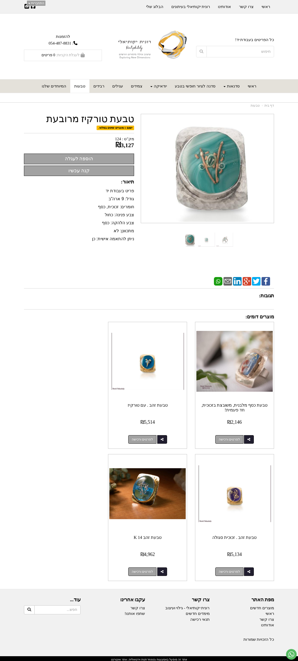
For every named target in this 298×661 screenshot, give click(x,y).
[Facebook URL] (33, 7)
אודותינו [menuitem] (224, 7)
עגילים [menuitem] (117, 86)
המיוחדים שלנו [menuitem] (54, 86)
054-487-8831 (60, 43)
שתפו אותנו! (135, 612)
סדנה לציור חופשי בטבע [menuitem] (195, 86)
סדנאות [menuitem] (232, 86)
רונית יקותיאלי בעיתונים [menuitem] (190, 7)
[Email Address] (26, 7)
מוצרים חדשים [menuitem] (262, 606)
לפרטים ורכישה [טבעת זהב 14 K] (229, 569)
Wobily (151, 657)
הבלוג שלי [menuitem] (154, 7)
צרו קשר (137, 606)
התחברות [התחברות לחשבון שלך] (36, 3)
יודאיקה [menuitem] (158, 86)
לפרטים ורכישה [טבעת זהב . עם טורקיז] (143, 438)
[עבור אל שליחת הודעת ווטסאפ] (291, 654)
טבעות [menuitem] (79, 86)
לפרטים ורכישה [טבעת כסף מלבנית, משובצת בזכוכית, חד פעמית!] (229, 438)
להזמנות (63, 36)
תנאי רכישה (200, 617)
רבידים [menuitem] (98, 86)
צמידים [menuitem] (136, 86)
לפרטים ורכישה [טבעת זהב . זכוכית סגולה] (57, 438)
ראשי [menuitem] (252, 86)
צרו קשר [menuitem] (246, 7)
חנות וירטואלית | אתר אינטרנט (129, 657)
